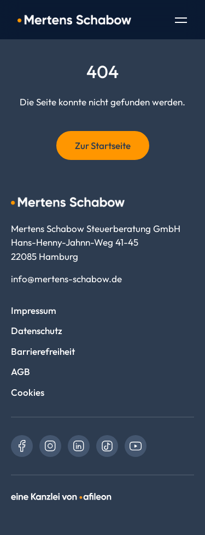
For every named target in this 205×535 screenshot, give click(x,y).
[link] (22, 446)
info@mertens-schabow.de (66, 278)
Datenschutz (36, 330)
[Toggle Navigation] (181, 21)
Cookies (27, 392)
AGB (20, 371)
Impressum (33, 310)
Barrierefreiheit (43, 351)
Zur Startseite (103, 145)
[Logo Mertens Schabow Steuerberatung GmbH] (74, 19)
